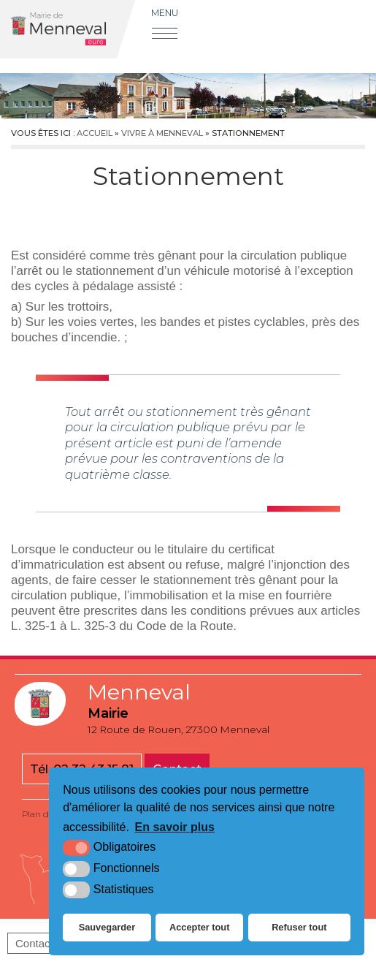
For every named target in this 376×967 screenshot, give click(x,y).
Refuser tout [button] (299, 927)
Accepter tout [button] (199, 927)
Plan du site (46, 813)
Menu (164, 12)
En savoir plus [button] (175, 827)
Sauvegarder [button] (107, 927)
